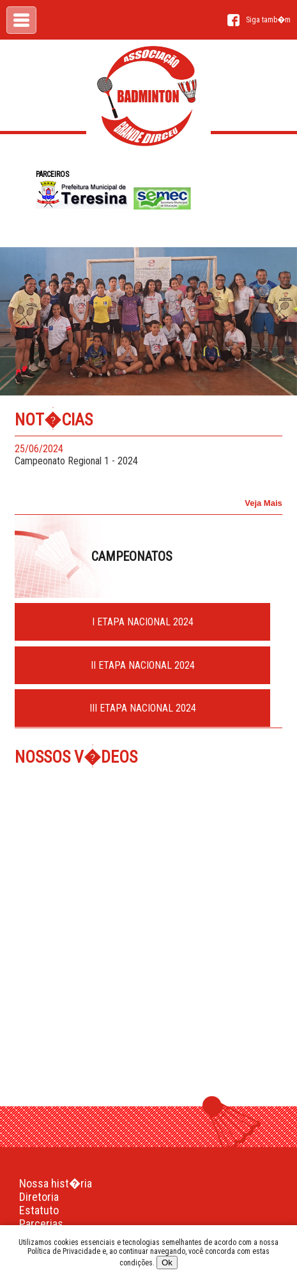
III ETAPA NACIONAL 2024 (142, 708)
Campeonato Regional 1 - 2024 (135, 455)
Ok (167, 1262)
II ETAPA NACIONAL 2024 (143, 665)
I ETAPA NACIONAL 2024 (143, 622)
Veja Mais (263, 503)
